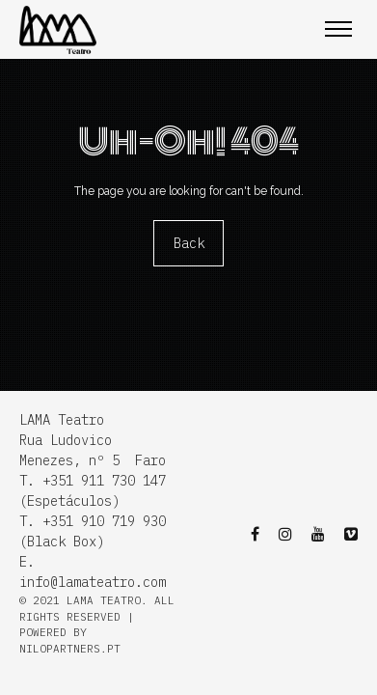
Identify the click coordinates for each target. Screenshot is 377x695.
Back (189, 243)
